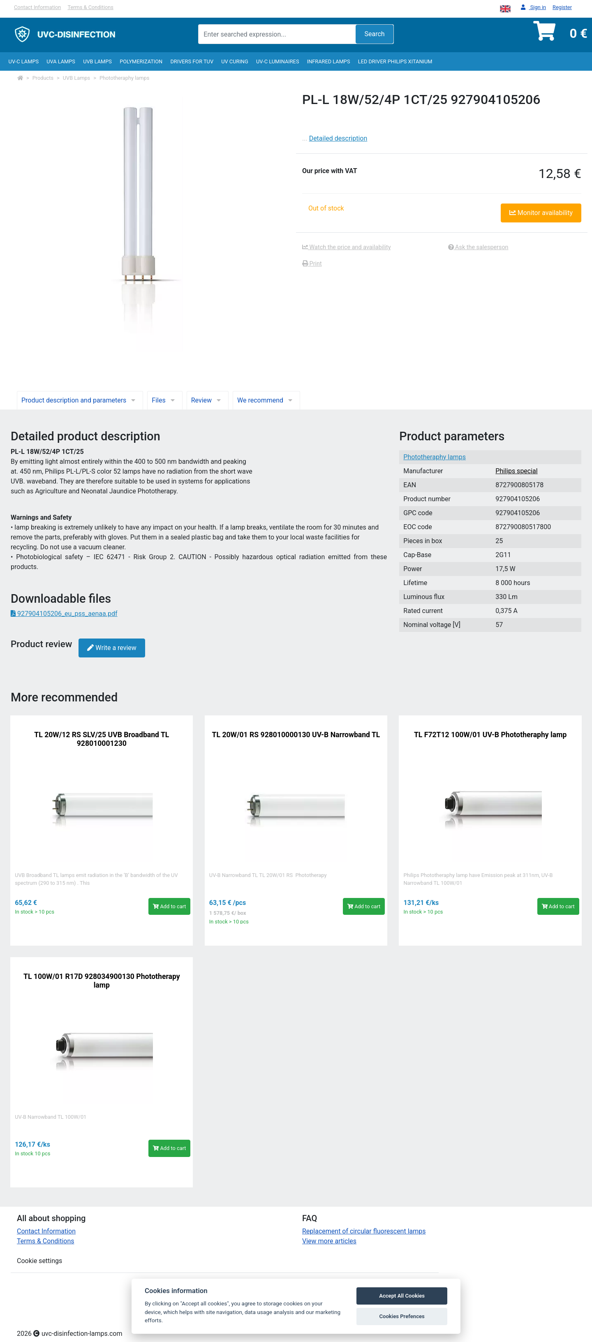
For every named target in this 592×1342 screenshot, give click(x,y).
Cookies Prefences (401, 1316)
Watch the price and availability (346, 247)
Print (312, 263)
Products (42, 78)
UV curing (234, 61)
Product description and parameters (80, 400)
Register (562, 7)
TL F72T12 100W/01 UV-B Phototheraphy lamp (490, 735)
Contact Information (37, 7)
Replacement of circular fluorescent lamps (364, 1231)
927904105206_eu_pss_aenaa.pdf (64, 614)
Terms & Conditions (90, 7)
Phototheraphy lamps (124, 78)
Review (207, 400)
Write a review (111, 648)
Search (374, 34)
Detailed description (338, 138)
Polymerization (141, 61)
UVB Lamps (97, 61)
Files (165, 400)
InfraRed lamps (328, 61)
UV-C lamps (24, 61)
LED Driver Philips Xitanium (395, 61)
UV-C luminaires (277, 61)
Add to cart (169, 906)
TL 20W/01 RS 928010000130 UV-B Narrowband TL (296, 735)
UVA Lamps (60, 61)
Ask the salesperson (478, 247)
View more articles (329, 1241)
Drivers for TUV (191, 61)
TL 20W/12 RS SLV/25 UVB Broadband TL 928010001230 (101, 739)
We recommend (266, 400)
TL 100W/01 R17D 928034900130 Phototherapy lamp (101, 980)
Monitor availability (541, 213)
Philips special (516, 471)
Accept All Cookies (402, 1296)
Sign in (533, 8)
